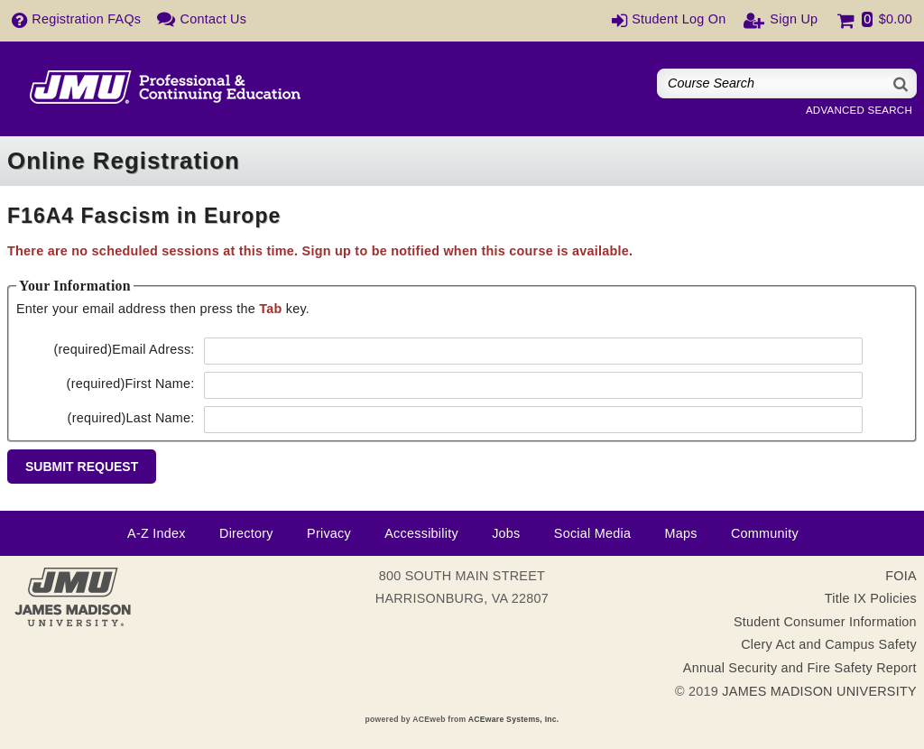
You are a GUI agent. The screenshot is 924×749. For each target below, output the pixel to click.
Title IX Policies (871, 598)
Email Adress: (123, 349)
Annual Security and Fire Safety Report (800, 668)
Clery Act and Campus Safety (829, 644)
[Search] (901, 83)
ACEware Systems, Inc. (513, 719)
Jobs (506, 533)
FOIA (901, 576)
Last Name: (131, 418)
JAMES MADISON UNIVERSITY (819, 691)
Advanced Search (859, 110)
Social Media (592, 533)
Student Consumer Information (825, 622)
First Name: (131, 383)
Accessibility (421, 533)
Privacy (329, 533)
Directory (246, 533)
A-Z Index (156, 533)
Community (765, 533)
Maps (680, 533)
